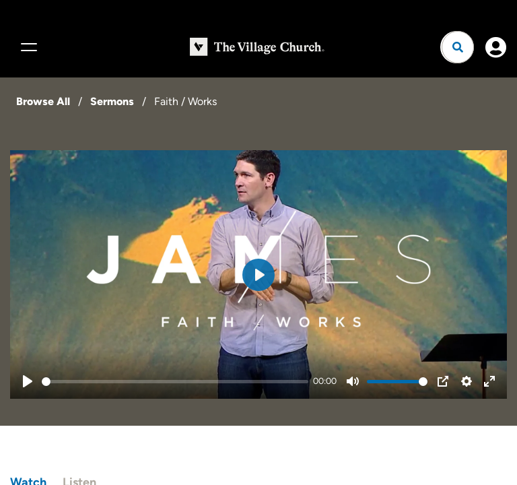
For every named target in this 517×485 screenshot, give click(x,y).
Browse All (43, 101)
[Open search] (458, 47)
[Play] (27, 381)
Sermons (112, 101)
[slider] (175, 381)
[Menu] (27, 47)
